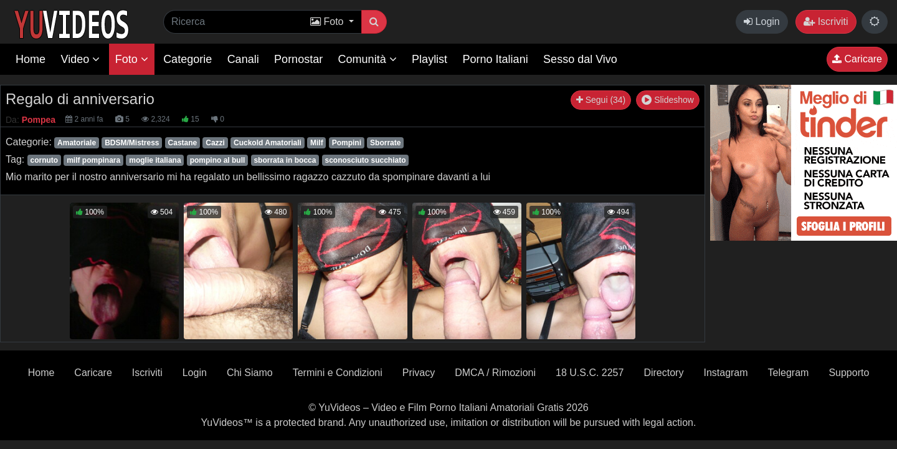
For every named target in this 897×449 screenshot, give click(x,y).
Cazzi (215, 142)
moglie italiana (155, 160)
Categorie (187, 59)
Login (762, 21)
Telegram (788, 372)
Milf (316, 142)
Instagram (725, 372)
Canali (243, 59)
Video (80, 59)
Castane (182, 142)
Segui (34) (600, 100)
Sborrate (385, 142)
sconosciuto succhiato (365, 160)
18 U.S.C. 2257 (590, 372)
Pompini (346, 142)
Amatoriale (76, 142)
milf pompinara (93, 160)
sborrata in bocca (285, 160)
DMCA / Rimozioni (495, 372)
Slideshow (668, 100)
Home (30, 59)
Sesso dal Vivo (580, 59)
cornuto (44, 160)
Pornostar (298, 59)
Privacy (418, 372)
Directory (663, 372)
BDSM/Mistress (132, 142)
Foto (131, 59)
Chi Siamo (250, 372)
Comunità (367, 59)
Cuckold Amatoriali (267, 142)
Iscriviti (826, 21)
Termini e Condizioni (337, 372)
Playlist (429, 59)
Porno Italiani (495, 59)
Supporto (848, 372)
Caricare (857, 59)
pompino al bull (217, 160)
